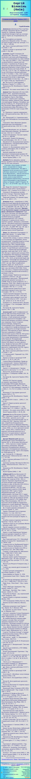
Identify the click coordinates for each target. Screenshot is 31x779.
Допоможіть (20, 764)
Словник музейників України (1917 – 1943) (15, 20)
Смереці (11, 777)
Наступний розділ (23, 759)
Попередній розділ (7, 759)
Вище (15, 759)
